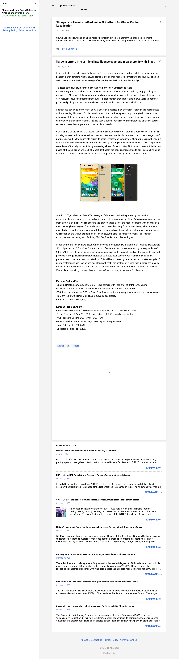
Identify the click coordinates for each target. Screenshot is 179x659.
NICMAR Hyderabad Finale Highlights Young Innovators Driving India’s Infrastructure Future (99, 527)
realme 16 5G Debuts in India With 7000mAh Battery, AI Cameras (86, 450)
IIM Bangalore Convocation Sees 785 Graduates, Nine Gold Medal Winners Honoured (96, 554)
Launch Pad (123, 9)
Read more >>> (153, 467)
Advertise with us (128, 640)
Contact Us (96, 640)
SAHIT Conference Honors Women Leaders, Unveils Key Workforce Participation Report (97, 500)
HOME (7, 27)
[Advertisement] (109, 419)
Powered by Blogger (109, 648)
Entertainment (103, 9)
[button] (160, 22)
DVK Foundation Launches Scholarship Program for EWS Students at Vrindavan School (97, 581)
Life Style (140, 9)
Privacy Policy (111, 640)
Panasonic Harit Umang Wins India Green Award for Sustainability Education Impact (95, 606)
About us (85, 640)
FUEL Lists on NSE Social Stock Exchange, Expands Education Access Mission (93, 475)
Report (85, 9)
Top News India (66, 5)
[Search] (164, 6)
